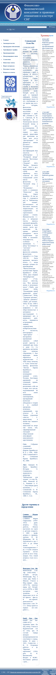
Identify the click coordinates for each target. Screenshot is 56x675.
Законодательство (9, 43)
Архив (51, 35)
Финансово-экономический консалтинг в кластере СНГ (25, 672)
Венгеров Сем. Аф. (30, 568)
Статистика (7, 59)
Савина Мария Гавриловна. (30, 515)
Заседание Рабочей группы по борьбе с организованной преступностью (47, 44)
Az (7, 29)
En (13, 29)
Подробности (51, 106)
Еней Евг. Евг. (30, 618)
